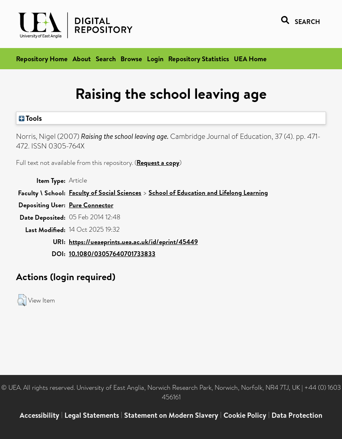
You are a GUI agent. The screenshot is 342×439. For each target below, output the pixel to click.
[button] (21, 300)
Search (106, 58)
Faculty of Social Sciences (105, 192)
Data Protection (297, 415)
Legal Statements (91, 415)
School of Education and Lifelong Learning (208, 192)
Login (155, 58)
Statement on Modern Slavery (171, 415)
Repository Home (42, 58)
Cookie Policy (244, 415)
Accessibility (39, 415)
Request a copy (158, 162)
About (81, 58)
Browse (131, 58)
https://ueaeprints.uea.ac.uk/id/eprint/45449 (133, 241)
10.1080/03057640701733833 (112, 253)
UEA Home (250, 58)
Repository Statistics (198, 58)
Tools (30, 118)
